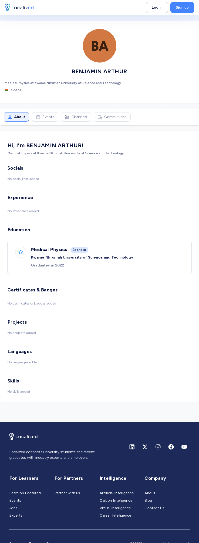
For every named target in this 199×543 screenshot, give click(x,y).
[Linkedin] (132, 446)
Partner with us (67, 493)
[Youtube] (184, 446)
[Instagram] (158, 446)
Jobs (13, 508)
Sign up (182, 7)
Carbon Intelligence (116, 500)
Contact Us (154, 508)
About (16, 117)
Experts (15, 515)
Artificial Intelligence (117, 493)
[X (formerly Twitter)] (145, 446)
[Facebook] (171, 446)
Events (45, 117)
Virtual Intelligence (115, 508)
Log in (157, 7)
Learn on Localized (25, 493)
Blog (148, 500)
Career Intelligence (115, 515)
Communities (112, 117)
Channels (76, 117)
